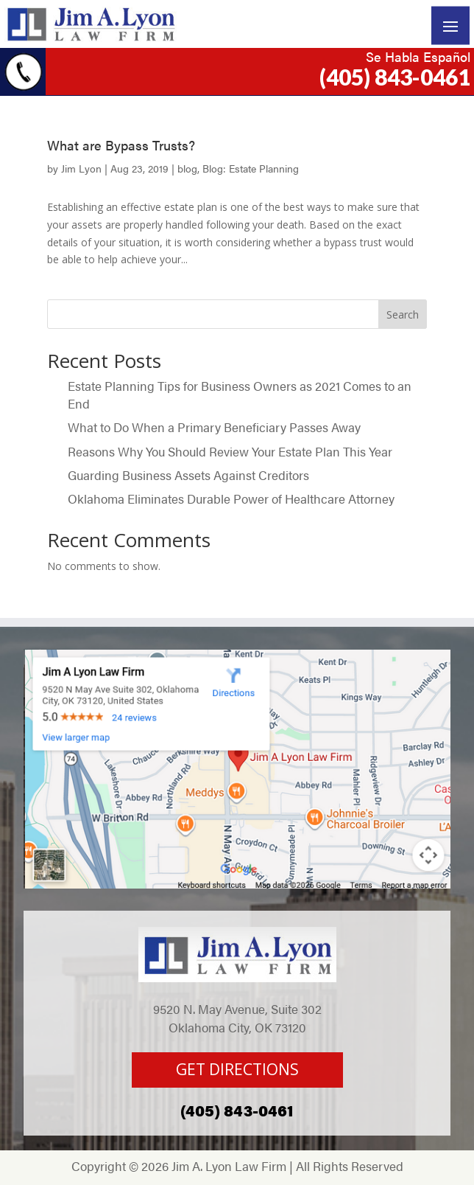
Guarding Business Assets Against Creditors (190, 475)
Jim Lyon (81, 168)
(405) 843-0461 (394, 76)
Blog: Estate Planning (250, 168)
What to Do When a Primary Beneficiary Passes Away (216, 427)
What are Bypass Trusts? (121, 145)
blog (187, 168)
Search (402, 314)
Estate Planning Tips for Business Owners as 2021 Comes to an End (239, 394)
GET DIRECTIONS (237, 1069)
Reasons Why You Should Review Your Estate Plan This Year (230, 451)
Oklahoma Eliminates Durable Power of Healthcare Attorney (231, 498)
